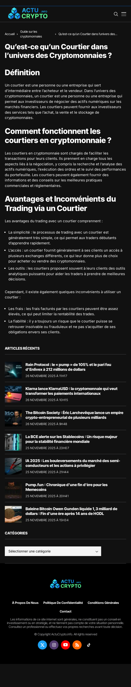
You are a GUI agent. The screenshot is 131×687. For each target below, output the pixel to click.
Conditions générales (103, 603)
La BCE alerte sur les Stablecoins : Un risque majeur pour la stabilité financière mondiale (71, 439)
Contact (66, 611)
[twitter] (42, 645)
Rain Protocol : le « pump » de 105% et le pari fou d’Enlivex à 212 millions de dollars (68, 366)
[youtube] (65, 645)
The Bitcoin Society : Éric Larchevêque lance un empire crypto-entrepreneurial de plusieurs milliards (74, 415)
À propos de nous (25, 603)
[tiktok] (88, 645)
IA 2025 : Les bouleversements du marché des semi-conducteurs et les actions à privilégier (73, 463)
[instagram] (54, 645)
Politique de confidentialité (63, 603)
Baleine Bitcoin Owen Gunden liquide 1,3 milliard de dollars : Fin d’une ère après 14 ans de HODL (71, 511)
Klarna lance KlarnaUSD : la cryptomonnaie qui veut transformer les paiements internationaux (72, 391)
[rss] (77, 645)
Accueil (9, 34)
